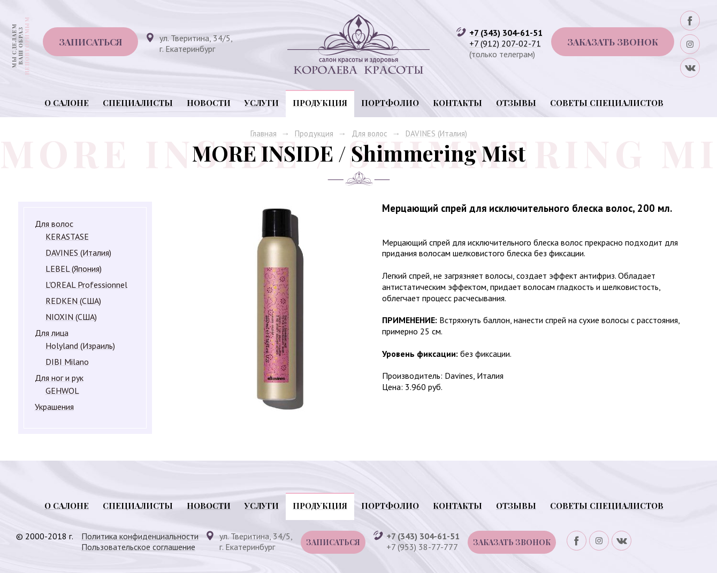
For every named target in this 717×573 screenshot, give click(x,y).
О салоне (66, 102)
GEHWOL (62, 390)
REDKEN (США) (73, 300)
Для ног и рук (59, 377)
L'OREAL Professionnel (86, 284)
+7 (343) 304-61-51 (506, 32)
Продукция (320, 102)
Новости (209, 102)
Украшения (54, 406)
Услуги (262, 102)
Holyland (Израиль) (80, 345)
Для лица (51, 332)
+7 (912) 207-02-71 (505, 43)
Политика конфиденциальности (140, 536)
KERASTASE (67, 236)
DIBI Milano (67, 361)
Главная (263, 133)
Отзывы (516, 102)
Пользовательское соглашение (138, 546)
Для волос (369, 133)
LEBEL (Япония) (73, 268)
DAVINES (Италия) (436, 133)
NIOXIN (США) (71, 316)
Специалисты (138, 102)
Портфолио (390, 102)
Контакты (457, 102)
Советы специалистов (606, 102)
